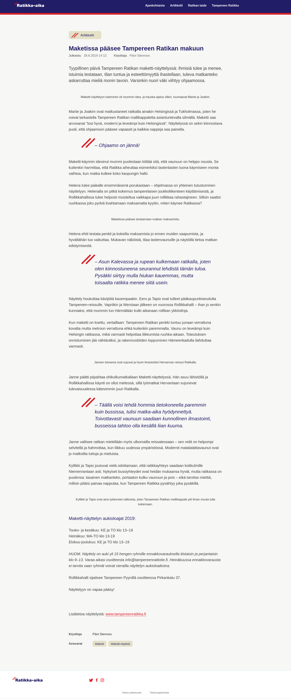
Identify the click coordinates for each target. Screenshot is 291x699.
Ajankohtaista (155, 5)
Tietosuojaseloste (159, 693)
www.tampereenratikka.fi (126, 614)
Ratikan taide (197, 5)
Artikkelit (176, 5)
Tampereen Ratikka (225, 5)
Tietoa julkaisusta (131, 693)
